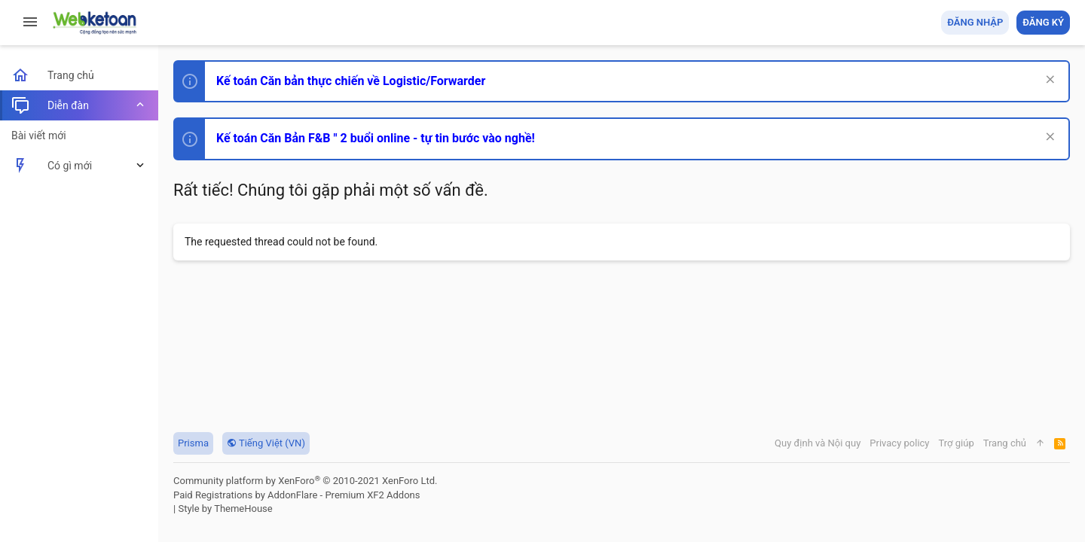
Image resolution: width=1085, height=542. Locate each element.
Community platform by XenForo (305, 480)
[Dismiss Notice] (1048, 81)
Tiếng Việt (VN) (266, 443)
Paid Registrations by (296, 495)
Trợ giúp (956, 443)
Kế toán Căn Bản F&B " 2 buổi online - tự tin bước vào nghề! (375, 138)
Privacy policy (899, 443)
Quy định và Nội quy (817, 443)
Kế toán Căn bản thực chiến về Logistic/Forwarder (350, 81)
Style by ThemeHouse (225, 508)
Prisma (193, 443)
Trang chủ (1004, 443)
